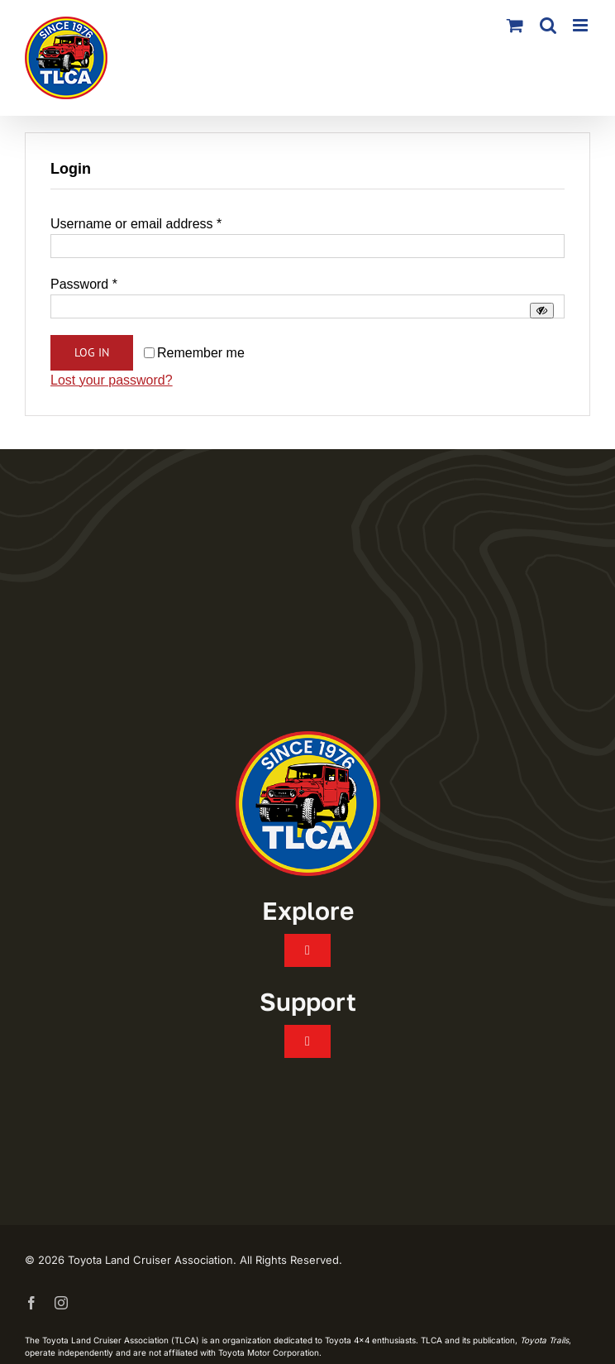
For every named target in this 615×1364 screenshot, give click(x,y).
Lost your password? (111, 380)
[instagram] (61, 1302)
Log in (91, 352)
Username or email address (136, 224)
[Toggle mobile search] (548, 25)
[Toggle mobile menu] (581, 25)
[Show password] (542, 310)
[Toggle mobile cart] (515, 25)
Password (83, 284)
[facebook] (31, 1302)
